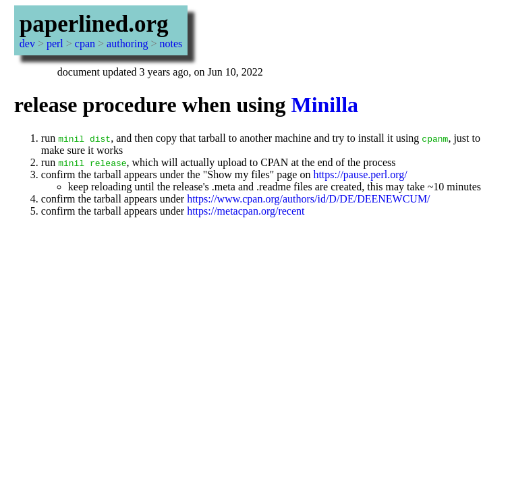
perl (55, 43)
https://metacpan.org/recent (245, 211)
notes (170, 43)
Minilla (324, 104)
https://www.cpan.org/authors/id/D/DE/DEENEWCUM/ (308, 199)
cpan (85, 43)
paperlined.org (94, 24)
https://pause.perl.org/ (360, 174)
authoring (127, 43)
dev (27, 43)
